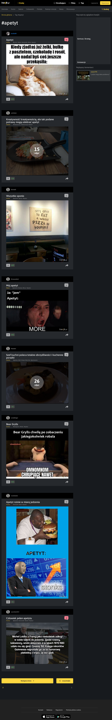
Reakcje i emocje (50, 9)
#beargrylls (16, 426)
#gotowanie (34, 360)
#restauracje (24, 124)
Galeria (20, 9)
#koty (29, 42)
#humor (15, 42)
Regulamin (59, 710)
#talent (27, 620)
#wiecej (20, 288)
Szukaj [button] (106, 9)
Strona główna (7, 15)
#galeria (15, 360)
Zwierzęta (5, 9)
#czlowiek (21, 620)
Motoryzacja (71, 9)
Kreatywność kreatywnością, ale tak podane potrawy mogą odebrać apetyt (30, 120)
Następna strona (27, 681)
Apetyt (9, 39)
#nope (23, 360)
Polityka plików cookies (73, 710)
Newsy (61, 9)
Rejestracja (105, 3)
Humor (13, 9)
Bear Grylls (12, 424)
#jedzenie (15, 198)
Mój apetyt (12, 285)
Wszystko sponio (15, 196)
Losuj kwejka (64, 681)
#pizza (20, 198)
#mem (19, 42)
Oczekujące (61, 3)
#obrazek (15, 504)
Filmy (73, 3)
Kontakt (40, 710)
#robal (21, 426)
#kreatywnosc (17, 124)
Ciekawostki (30, 9)
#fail (19, 360)
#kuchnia (27, 360)
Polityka (39, 9)
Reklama (49, 710)
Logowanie (94, 3)
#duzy (24, 288)
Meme (7, 288)
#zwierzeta (25, 42)
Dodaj (21, 3)
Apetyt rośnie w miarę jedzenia (23, 502)
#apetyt (34, 42)
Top (82, 3)
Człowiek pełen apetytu (19, 618)
